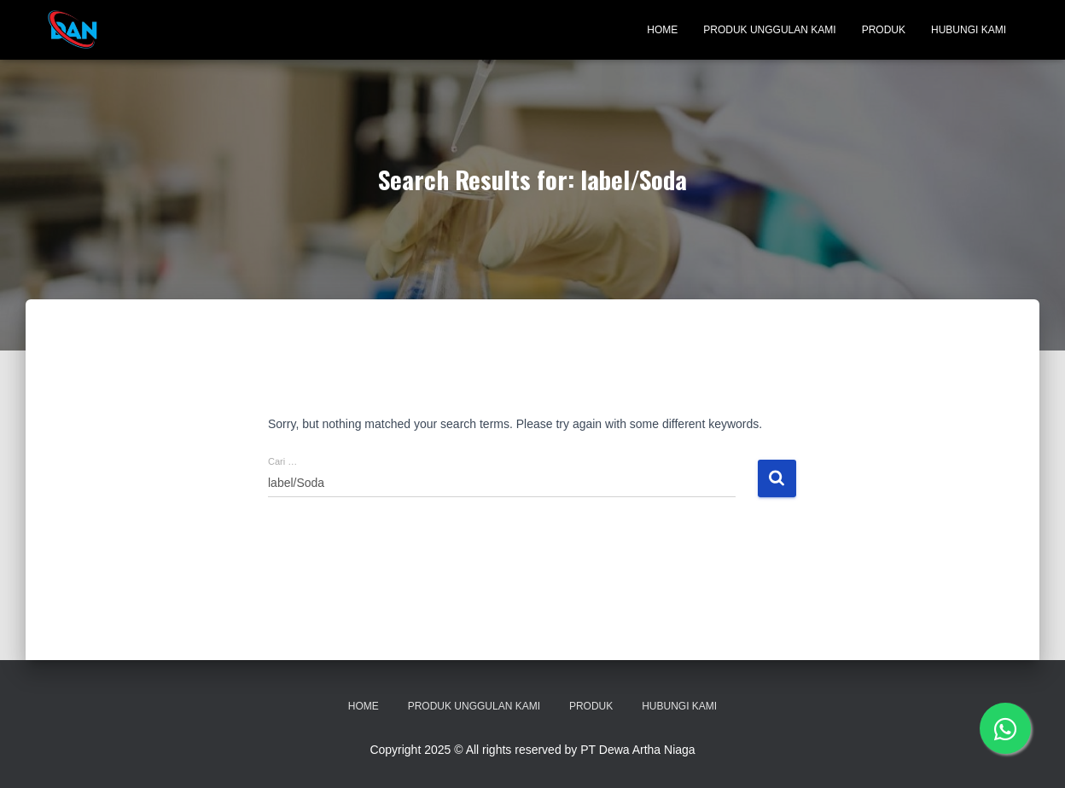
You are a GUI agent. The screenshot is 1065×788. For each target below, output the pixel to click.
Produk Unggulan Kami (769, 30)
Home (662, 30)
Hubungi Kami (968, 30)
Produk (883, 30)
